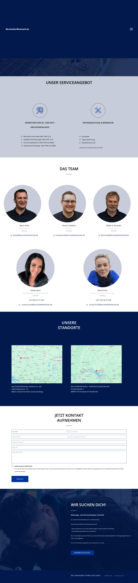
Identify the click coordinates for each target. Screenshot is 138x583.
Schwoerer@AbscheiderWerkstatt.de (69, 235)
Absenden (19, 479)
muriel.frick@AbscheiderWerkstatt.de (102, 304)
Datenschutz (119, 576)
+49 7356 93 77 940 (35, 300)
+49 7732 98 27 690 (102, 300)
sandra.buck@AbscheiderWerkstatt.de (35, 304)
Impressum (108, 576)
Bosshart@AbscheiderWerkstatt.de (114, 235)
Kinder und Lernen (92, 575)
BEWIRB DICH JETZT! (82, 553)
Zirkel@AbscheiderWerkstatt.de (24, 235)
